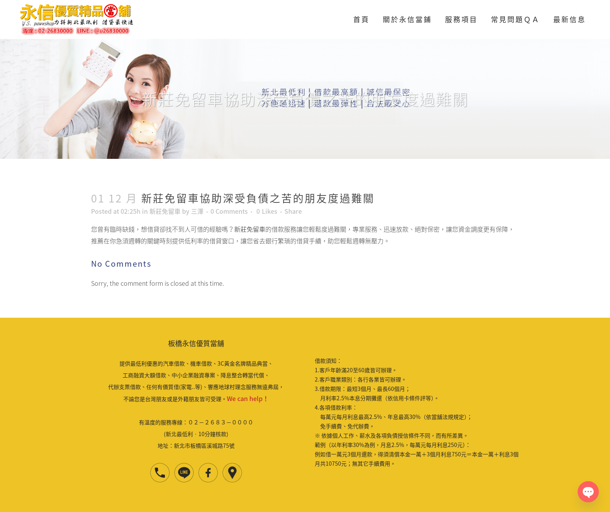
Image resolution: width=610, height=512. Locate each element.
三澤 (197, 211)
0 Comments (229, 211)
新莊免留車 (165, 211)
